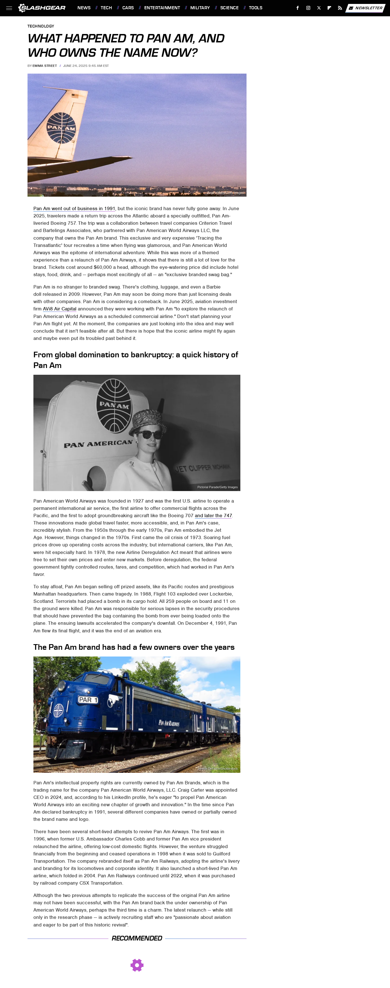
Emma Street (45, 66)
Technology (41, 26)
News (83, 7)
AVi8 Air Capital (59, 309)
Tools (256, 7)
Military (200, 7)
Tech (106, 7)
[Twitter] (319, 8)
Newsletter (365, 8)
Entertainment (162, 7)
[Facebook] (298, 8)
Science (229, 7)
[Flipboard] (329, 8)
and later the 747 (213, 515)
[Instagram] (308, 8)
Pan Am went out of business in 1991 (74, 208)
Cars (128, 7)
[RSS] (340, 8)
